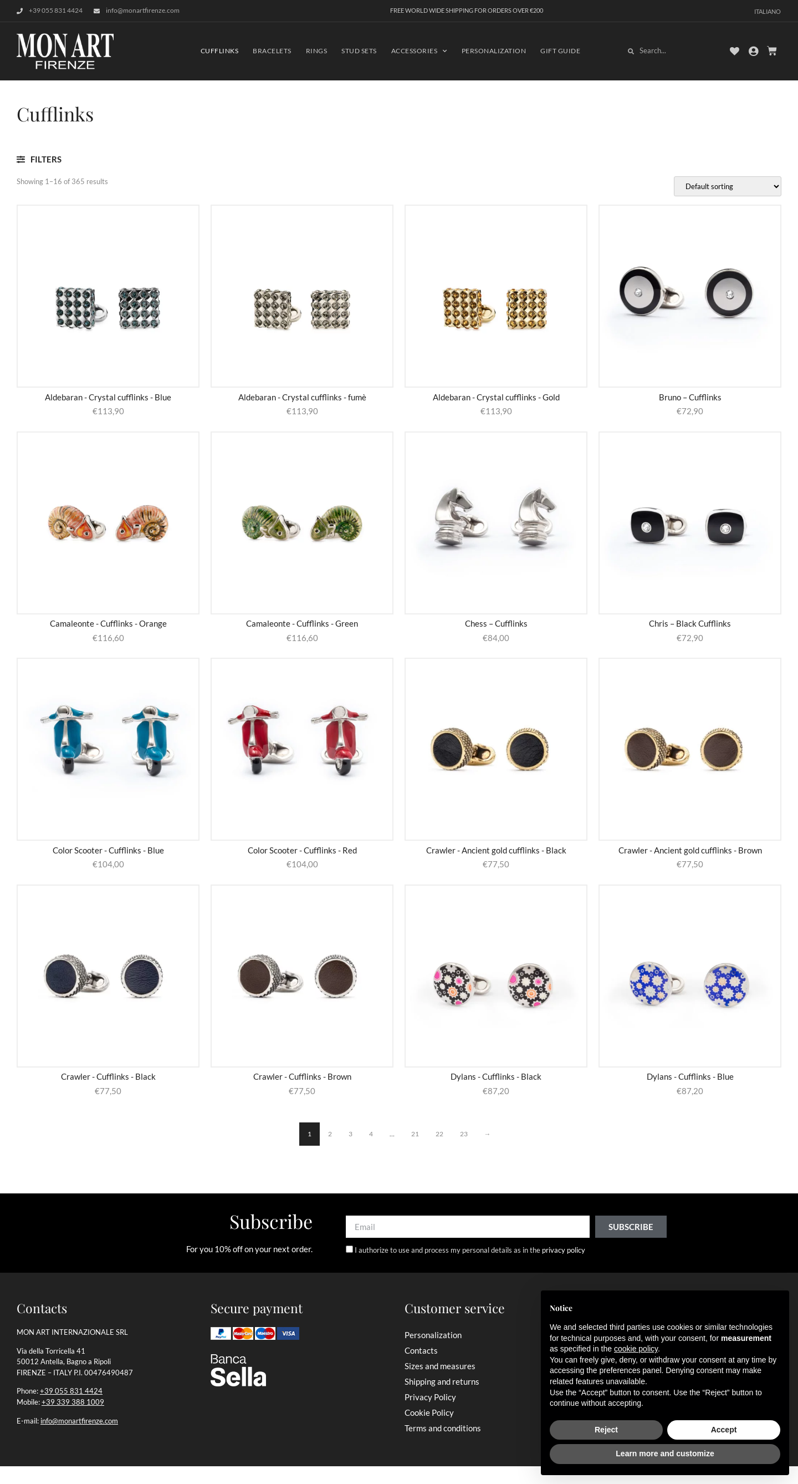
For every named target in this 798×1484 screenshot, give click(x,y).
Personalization (494, 51)
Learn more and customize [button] (665, 1453)
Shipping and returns (442, 1381)
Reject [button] (606, 1429)
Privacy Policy (430, 1397)
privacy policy (563, 1250)
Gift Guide (560, 51)
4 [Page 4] (371, 1134)
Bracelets (272, 51)
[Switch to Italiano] (767, 10)
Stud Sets (359, 51)
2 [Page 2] (330, 1134)
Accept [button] (724, 1429)
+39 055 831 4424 (71, 1390)
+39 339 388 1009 (73, 1401)
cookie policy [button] (636, 1348)
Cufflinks (220, 51)
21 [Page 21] (415, 1134)
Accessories (419, 51)
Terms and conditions (443, 1428)
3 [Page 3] (350, 1134)
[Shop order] (727, 186)
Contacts (421, 1350)
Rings (317, 51)
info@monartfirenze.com (79, 1420)
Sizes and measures (440, 1366)
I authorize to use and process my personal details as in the (470, 1250)
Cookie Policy (429, 1412)
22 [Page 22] (439, 1134)
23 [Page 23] (464, 1134)
